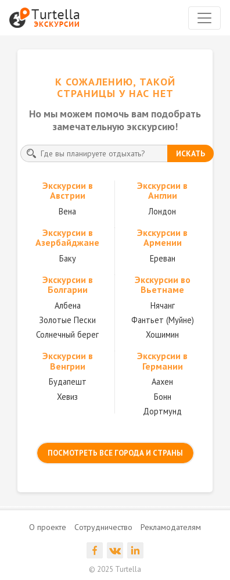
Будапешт (68, 381)
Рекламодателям (171, 527)
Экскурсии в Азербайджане (67, 238)
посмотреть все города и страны (115, 453)
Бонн (162, 396)
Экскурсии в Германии (162, 361)
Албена (68, 305)
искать (190, 153)
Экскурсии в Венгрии (67, 361)
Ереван (162, 258)
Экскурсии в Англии (162, 191)
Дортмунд (162, 411)
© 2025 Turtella (115, 569)
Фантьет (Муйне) (162, 319)
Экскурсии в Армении (162, 238)
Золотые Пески (67, 319)
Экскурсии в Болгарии (67, 285)
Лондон (162, 211)
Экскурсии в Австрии (67, 191)
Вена (67, 211)
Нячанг (162, 305)
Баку (67, 258)
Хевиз (67, 396)
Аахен (162, 381)
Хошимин (162, 334)
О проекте (47, 527)
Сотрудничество (103, 527)
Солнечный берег (67, 334)
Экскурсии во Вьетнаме (163, 285)
